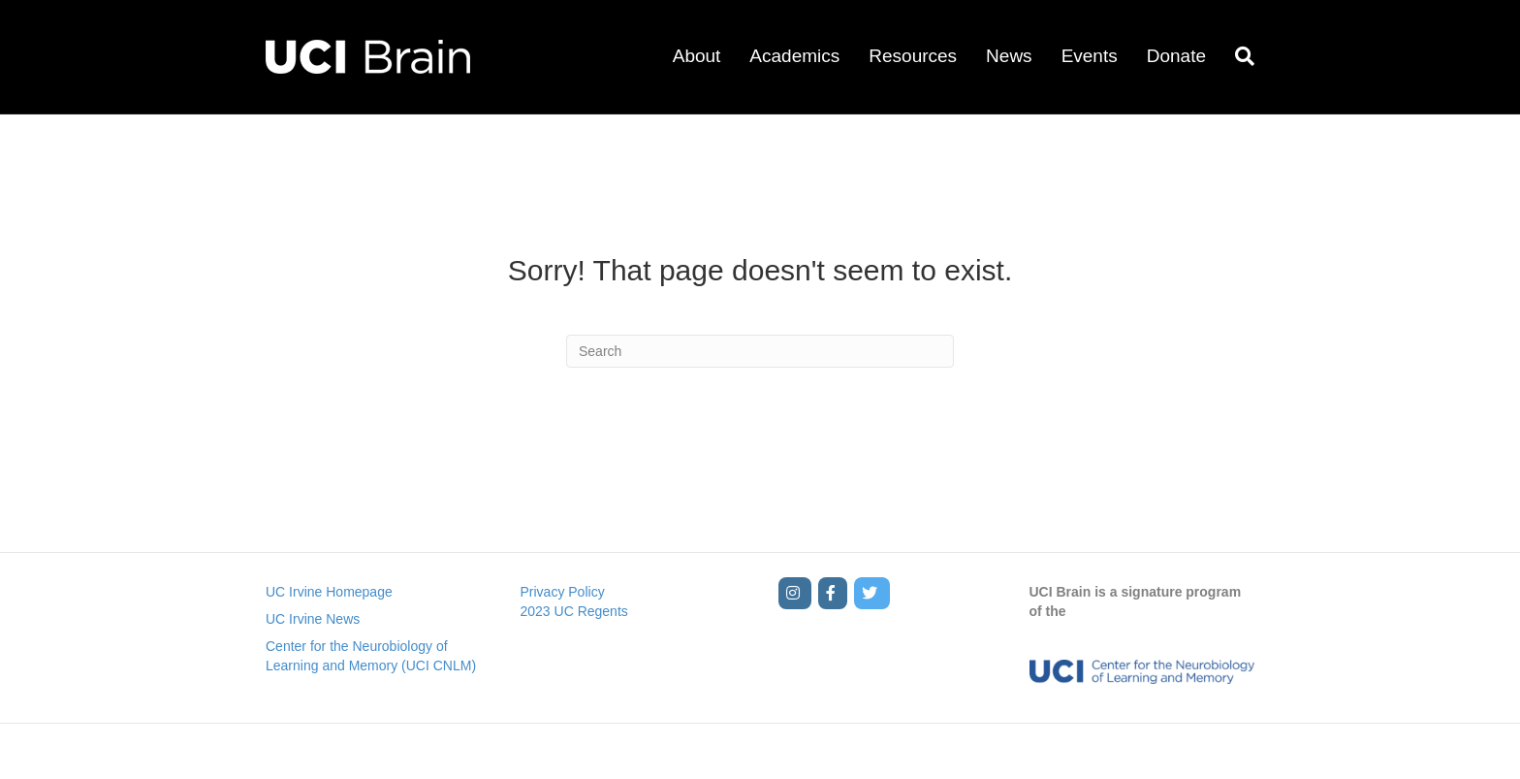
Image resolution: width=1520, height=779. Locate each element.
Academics (794, 56)
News (1009, 56)
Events (1089, 56)
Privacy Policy (563, 592)
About (697, 56)
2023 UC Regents (574, 611)
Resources (913, 56)
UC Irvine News (313, 619)
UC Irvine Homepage (329, 592)
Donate (1176, 56)
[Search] (1237, 56)
